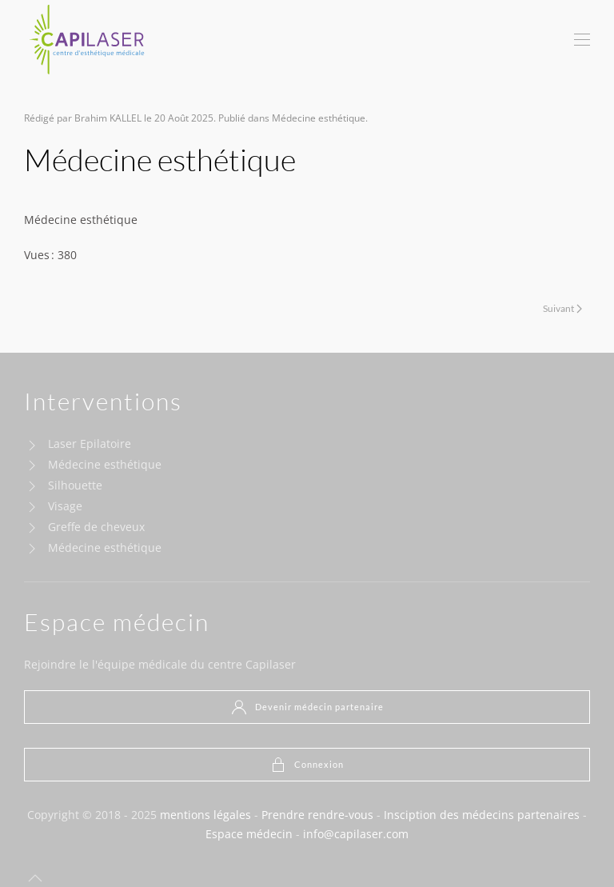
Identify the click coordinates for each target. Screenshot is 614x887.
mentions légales (205, 814)
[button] (582, 40)
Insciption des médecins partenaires (482, 814)
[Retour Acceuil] (88, 40)
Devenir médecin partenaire (307, 707)
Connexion (307, 765)
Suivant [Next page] (562, 308)
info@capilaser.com (356, 833)
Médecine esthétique (318, 118)
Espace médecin (249, 833)
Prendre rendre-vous (317, 814)
